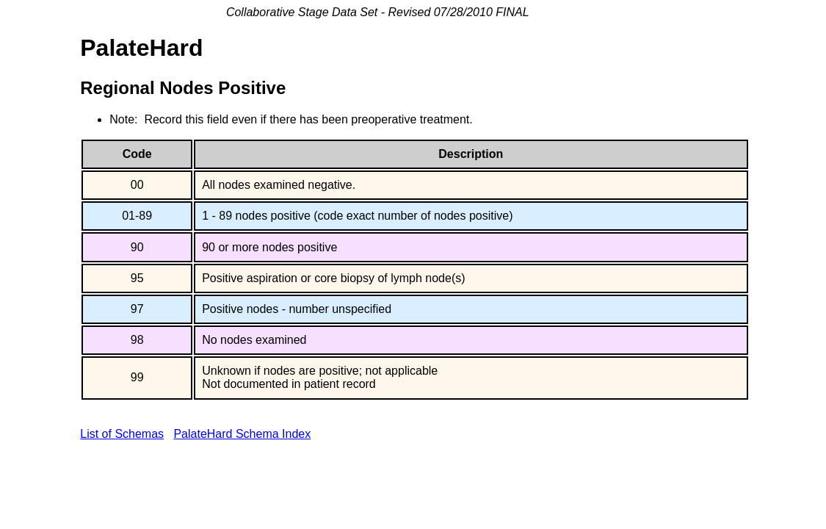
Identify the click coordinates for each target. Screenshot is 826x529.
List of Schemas (122, 434)
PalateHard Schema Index (242, 434)
